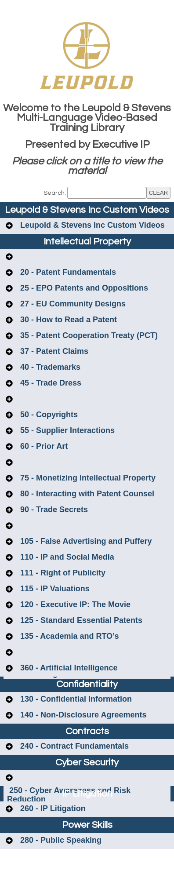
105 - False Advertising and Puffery (85, 541)
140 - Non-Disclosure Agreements (82, 714)
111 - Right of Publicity (61, 572)
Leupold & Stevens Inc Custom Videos (91, 225)
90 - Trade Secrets (53, 509)
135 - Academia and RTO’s (68, 636)
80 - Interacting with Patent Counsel (86, 493)
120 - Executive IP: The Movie (74, 604)
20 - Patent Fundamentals (67, 272)
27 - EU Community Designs (72, 303)
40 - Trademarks (49, 367)
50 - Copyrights (48, 414)
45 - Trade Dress (49, 383)
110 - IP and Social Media (66, 557)
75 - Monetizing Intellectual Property (87, 477)
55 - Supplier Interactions (66, 430)
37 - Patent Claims (53, 351)
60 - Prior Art (43, 446)
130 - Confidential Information (75, 699)
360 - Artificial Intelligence (67, 667)
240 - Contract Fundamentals (73, 746)
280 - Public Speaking (60, 840)
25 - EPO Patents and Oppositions (83, 288)
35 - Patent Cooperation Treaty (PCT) (88, 335)
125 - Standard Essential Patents (80, 620)
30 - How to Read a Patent (67, 319)
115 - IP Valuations (54, 588)
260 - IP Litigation (52, 808)
